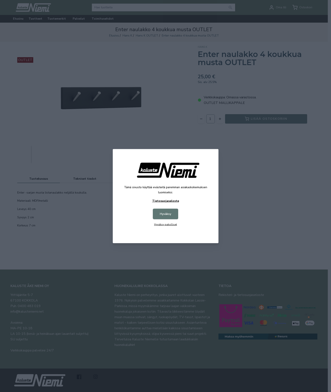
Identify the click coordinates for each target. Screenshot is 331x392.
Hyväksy (165, 214)
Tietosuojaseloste (165, 201)
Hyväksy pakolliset (165, 224)
